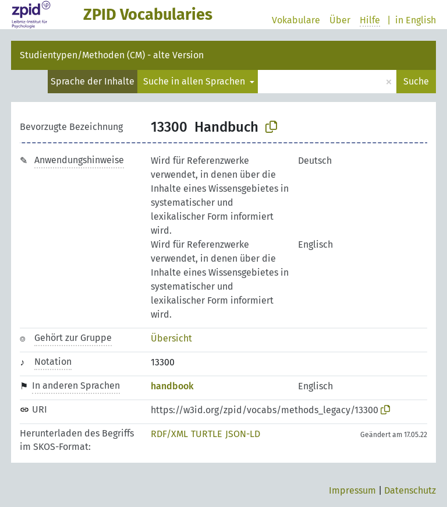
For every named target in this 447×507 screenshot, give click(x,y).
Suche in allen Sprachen (195, 81)
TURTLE (206, 433)
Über (339, 20)
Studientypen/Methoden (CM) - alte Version (112, 55)
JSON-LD (242, 433)
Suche (416, 81)
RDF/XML (169, 433)
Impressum (352, 490)
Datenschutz (410, 490)
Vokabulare (296, 20)
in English (415, 20)
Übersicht (171, 338)
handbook (172, 386)
